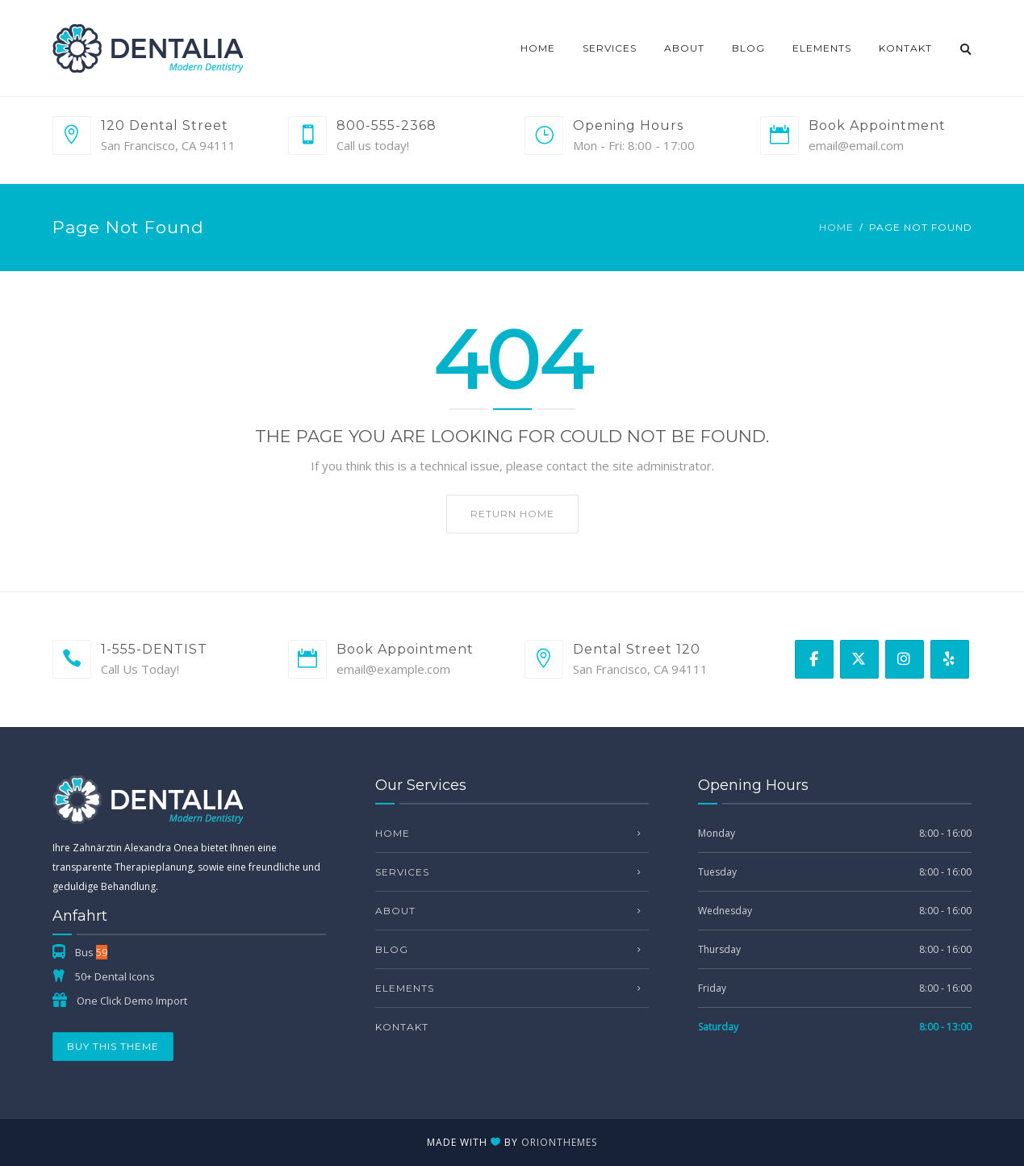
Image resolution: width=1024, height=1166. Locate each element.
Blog (748, 48)
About (684, 48)
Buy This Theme (113, 1046)
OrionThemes (559, 1142)
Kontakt (905, 48)
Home (537, 48)
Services (610, 48)
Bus (91, 952)
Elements (821, 48)
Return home (512, 514)
